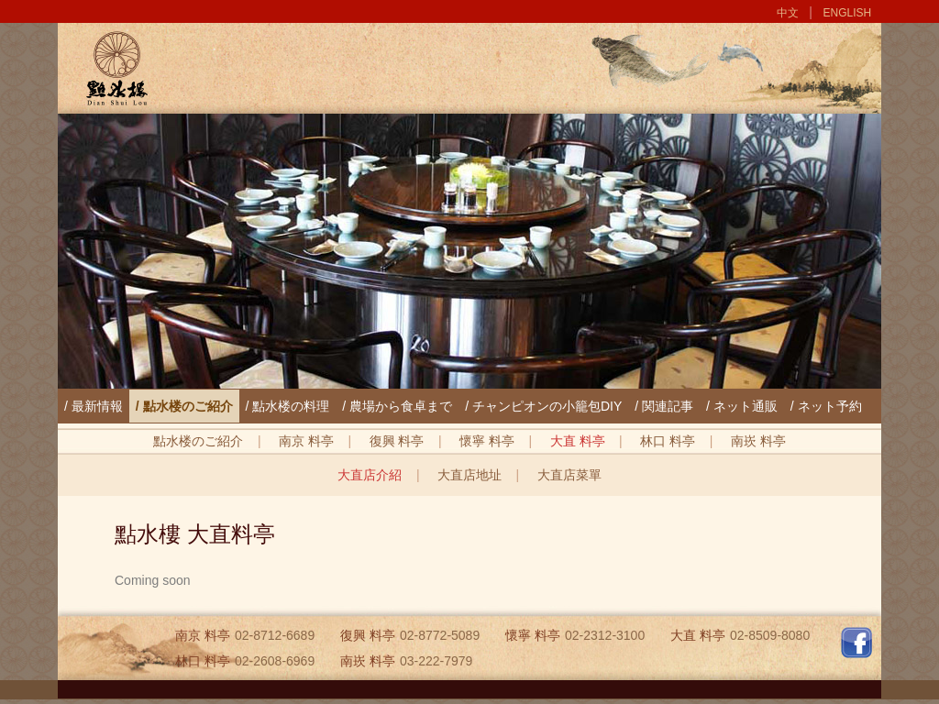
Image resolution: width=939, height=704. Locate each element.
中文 (788, 12)
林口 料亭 (667, 441)
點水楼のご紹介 (198, 441)
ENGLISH (847, 12)
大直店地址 (469, 475)
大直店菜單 (569, 475)
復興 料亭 (397, 441)
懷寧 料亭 (486, 441)
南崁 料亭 (758, 441)
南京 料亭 (306, 441)
